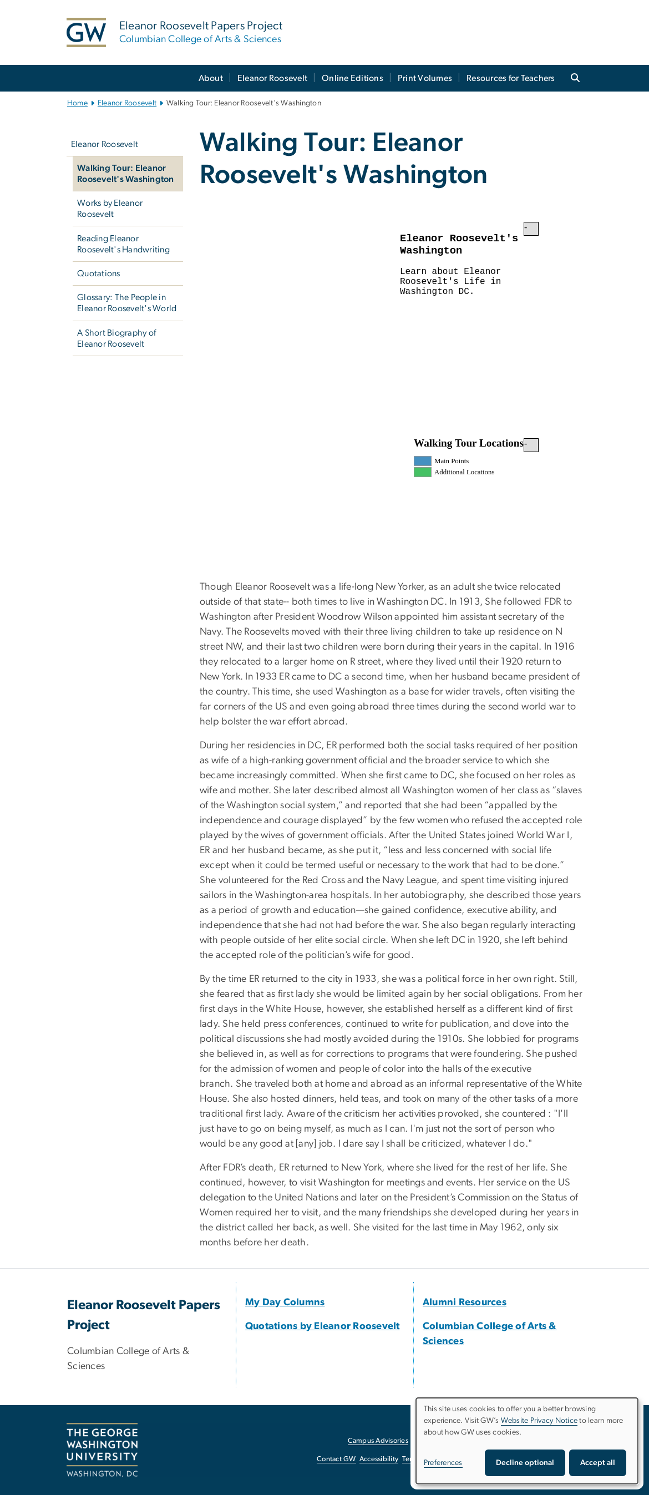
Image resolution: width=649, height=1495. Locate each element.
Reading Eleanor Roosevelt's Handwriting (123, 244)
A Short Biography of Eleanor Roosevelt (116, 338)
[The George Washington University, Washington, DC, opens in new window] (102, 1450)
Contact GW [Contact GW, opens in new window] (336, 1459)
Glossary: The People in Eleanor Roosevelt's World (126, 303)
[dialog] (527, 1441)
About (211, 78)
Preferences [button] (443, 1463)
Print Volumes (425, 78)
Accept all (597, 1463)
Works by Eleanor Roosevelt (110, 209)
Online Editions (352, 78)
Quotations (98, 273)
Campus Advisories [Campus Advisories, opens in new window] (378, 1441)
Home (77, 103)
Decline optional (525, 1463)
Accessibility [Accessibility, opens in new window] (378, 1459)
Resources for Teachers (511, 78)
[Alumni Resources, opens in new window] (464, 1303)
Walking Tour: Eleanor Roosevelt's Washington (125, 174)
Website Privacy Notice (539, 1421)
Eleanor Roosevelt (272, 78)
